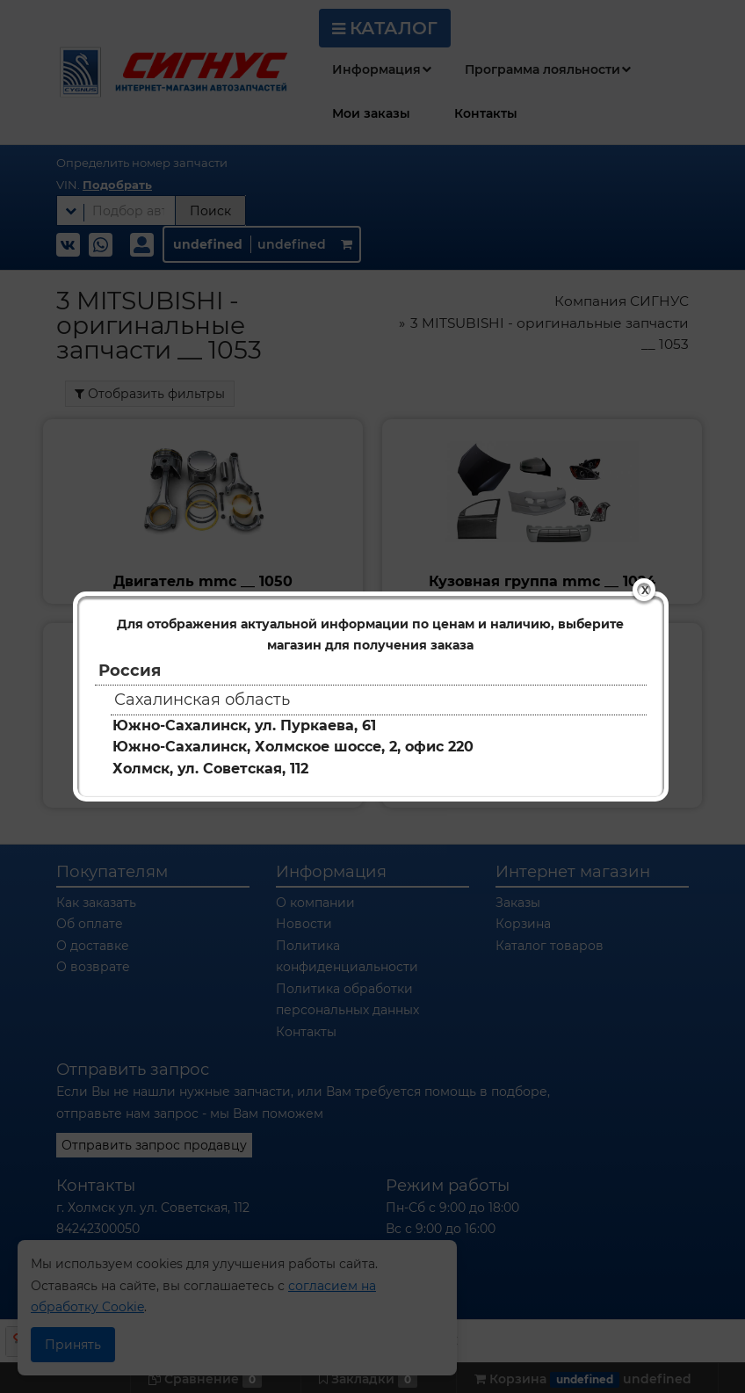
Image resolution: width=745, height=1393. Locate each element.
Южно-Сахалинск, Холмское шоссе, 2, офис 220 (293, 746)
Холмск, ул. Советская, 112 (210, 768)
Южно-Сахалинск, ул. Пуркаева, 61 (244, 725)
